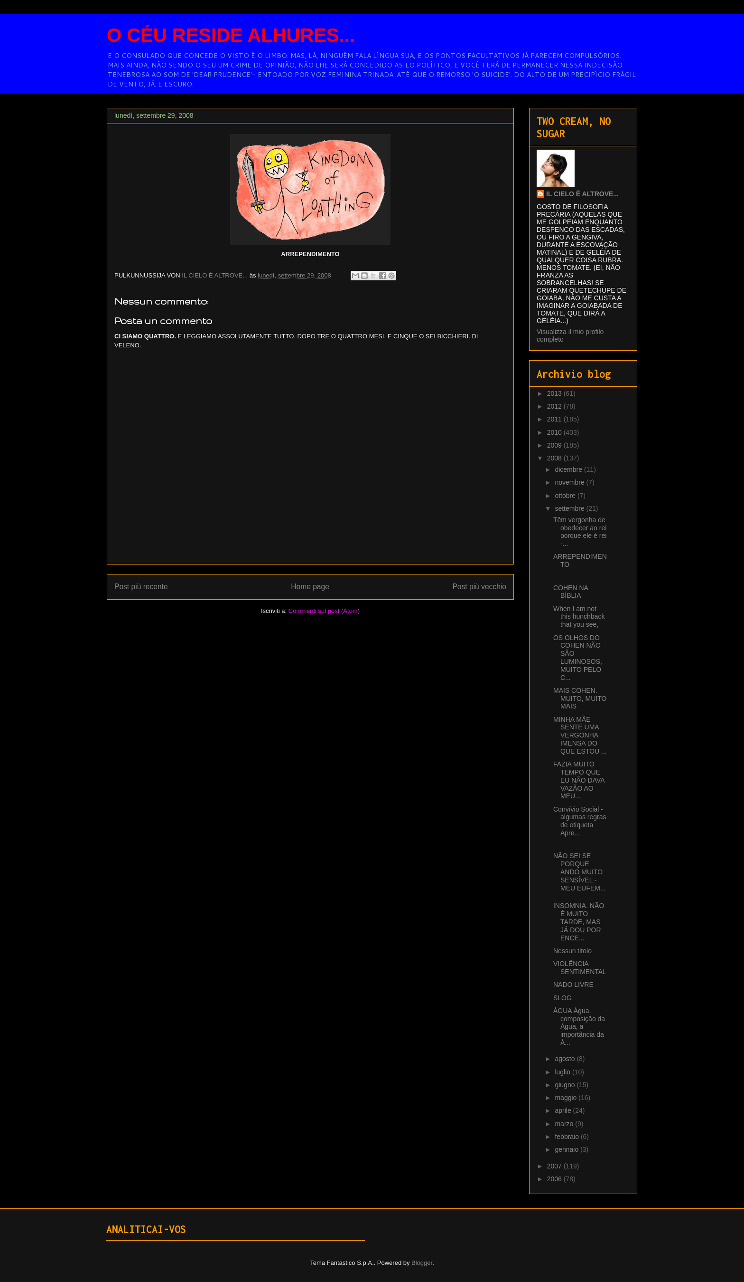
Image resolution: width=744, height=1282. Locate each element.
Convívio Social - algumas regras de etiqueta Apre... (579, 821)
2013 (555, 393)
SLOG (562, 998)
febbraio (567, 1136)
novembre (570, 482)
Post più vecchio (479, 587)
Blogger (421, 1262)
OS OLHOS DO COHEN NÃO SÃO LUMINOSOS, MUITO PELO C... (577, 657)
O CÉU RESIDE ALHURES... (231, 35)
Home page (310, 587)
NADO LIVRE (573, 984)
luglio (563, 1072)
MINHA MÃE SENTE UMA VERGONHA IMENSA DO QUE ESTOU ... (580, 735)
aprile (564, 1110)
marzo (565, 1124)
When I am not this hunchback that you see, (578, 617)
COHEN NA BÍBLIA (570, 592)
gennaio (567, 1149)
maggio (566, 1097)
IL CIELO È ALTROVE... (582, 194)
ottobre (566, 495)
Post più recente (141, 587)
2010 (555, 432)
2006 (555, 1179)
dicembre (569, 469)
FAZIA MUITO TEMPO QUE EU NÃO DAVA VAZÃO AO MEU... (578, 780)
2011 (555, 419)
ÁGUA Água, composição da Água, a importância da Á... (579, 1026)
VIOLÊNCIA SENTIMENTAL (579, 968)
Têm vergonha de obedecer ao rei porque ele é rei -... (579, 531)
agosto (566, 1058)
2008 (555, 458)
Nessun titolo (572, 951)
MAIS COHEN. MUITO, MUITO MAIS (579, 698)
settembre (570, 508)
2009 (555, 445)
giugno (566, 1085)
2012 (555, 406)
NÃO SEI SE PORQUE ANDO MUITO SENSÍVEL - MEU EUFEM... (579, 871)
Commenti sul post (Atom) (324, 610)
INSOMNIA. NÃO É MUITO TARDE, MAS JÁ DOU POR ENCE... (578, 921)
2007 (555, 1166)
